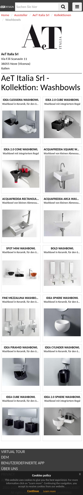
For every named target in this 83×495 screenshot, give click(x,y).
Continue (33, 491)
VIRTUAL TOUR (13, 451)
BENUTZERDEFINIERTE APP (22, 463)
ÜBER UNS (9, 468)
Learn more (49, 491)
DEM (5, 457)
